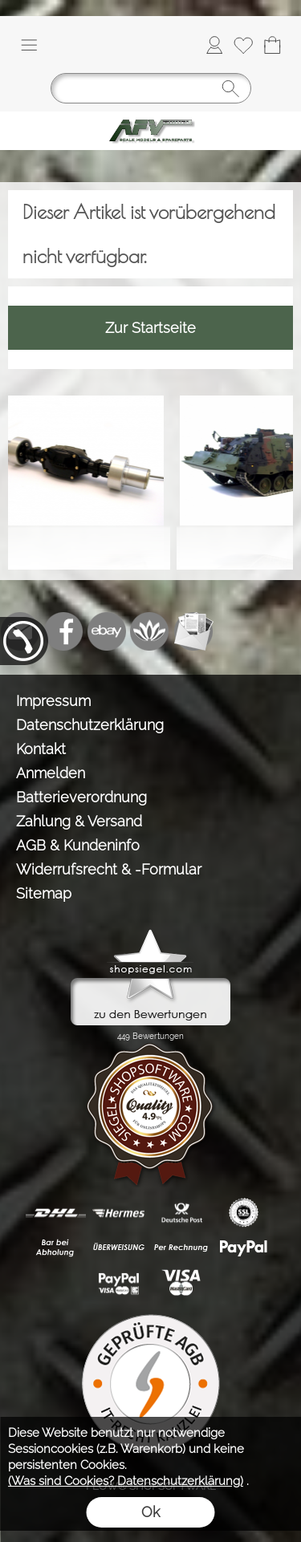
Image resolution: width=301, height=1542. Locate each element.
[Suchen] (151, 88)
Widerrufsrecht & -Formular (108, 869)
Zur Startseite (150, 327)
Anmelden (50, 773)
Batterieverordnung (81, 797)
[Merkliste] (243, 44)
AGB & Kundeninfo (78, 845)
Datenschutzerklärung (90, 724)
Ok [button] (150, 1511)
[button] (29, 44)
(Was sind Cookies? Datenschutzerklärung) (125, 1481)
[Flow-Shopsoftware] (150, 631)
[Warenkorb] (272, 44)
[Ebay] (107, 631)
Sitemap (43, 893)
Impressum (53, 700)
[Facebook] (63, 631)
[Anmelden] (214, 44)
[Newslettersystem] (193, 631)
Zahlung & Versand (79, 821)
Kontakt (41, 749)
